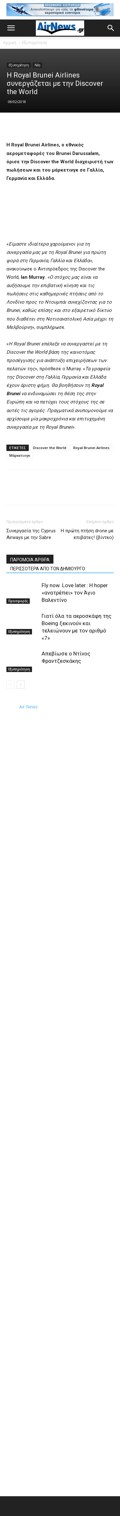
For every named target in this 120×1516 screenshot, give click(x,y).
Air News (28, 707)
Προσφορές (18, 601)
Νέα (37, 65)
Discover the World (49, 447)
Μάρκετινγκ (19, 455)
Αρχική (9, 42)
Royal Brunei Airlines (91, 447)
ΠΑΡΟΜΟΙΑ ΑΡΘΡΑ (30, 559)
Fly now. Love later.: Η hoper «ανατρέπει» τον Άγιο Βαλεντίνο (75, 592)
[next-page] (21, 685)
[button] (11, 28)
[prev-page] (10, 685)
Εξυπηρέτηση (34, 42)
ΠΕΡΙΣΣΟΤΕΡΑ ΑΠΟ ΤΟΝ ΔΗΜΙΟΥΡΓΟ (47, 568)
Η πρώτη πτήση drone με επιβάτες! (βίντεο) (87, 534)
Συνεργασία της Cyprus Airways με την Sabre (31, 534)
